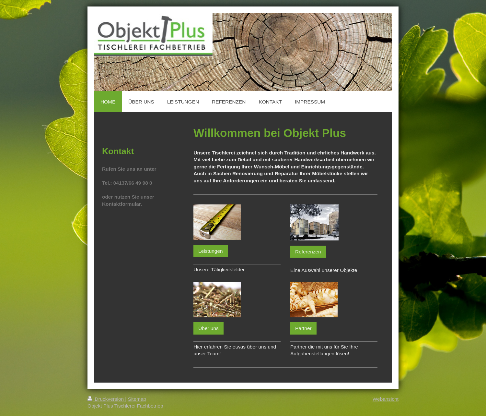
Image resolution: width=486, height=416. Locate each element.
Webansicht (386, 399)
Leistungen (210, 251)
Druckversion (106, 399)
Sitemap (137, 399)
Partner (303, 328)
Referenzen (308, 251)
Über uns (208, 328)
